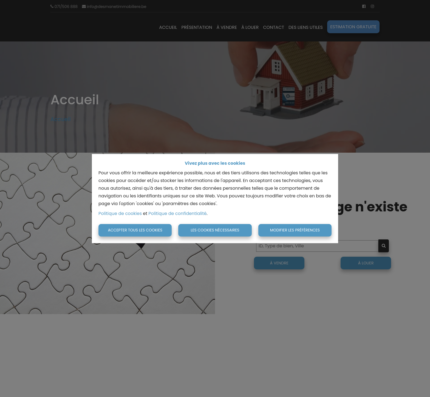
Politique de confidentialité (177, 213)
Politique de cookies (120, 213)
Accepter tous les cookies (135, 230)
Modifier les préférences (295, 230)
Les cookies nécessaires (215, 230)
